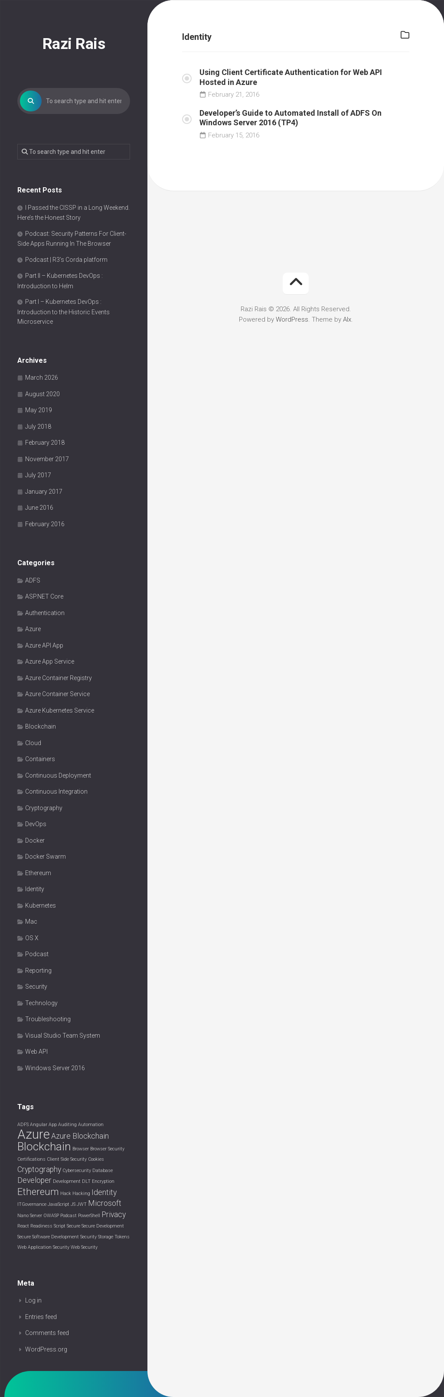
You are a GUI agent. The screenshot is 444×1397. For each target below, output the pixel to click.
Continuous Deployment (58, 775)
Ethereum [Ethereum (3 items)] (38, 1192)
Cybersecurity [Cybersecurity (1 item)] (76, 1171)
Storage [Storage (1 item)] (105, 1237)
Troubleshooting (48, 1019)
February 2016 (45, 524)
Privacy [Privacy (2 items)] (113, 1215)
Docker (35, 840)
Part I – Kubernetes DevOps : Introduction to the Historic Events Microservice (63, 312)
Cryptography (43, 808)
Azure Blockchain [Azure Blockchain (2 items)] (80, 1136)
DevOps (35, 824)
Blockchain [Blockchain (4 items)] (44, 1146)
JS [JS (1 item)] (73, 1205)
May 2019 (38, 410)
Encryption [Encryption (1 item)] (103, 1182)
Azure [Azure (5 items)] (33, 1134)
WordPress (292, 319)
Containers (40, 759)
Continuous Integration (56, 791)
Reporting (38, 970)
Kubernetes (40, 905)
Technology (41, 1003)
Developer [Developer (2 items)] (34, 1180)
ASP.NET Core (44, 596)
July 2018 (38, 426)
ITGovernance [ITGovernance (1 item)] (31, 1205)
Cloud (33, 743)
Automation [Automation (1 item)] (91, 1125)
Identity (34, 889)
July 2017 (38, 475)
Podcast (37, 954)
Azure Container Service (57, 694)
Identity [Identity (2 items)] (104, 1193)
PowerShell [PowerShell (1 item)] (89, 1216)
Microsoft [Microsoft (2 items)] (104, 1203)
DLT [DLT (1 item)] (86, 1182)
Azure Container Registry (58, 678)
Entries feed (41, 1317)
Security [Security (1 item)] (88, 1237)
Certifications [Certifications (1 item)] (31, 1160)
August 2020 (42, 394)
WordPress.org (46, 1349)
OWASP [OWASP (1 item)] (51, 1216)
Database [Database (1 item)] (102, 1171)
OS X (32, 938)
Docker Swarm (45, 856)
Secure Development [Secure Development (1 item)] (103, 1226)
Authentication (45, 613)
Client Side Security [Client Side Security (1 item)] (67, 1160)
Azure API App (44, 645)
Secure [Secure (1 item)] (73, 1226)
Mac (31, 921)
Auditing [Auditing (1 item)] (67, 1125)
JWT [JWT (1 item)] (82, 1205)
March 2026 (41, 377)
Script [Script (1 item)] (59, 1226)
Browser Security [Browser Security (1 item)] (107, 1149)
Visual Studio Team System (62, 1035)
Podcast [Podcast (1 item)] (68, 1216)
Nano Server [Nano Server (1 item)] (29, 1216)
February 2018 (45, 443)
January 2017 (43, 491)
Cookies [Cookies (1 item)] (96, 1160)
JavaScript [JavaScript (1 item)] (58, 1205)
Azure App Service (49, 661)
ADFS (32, 580)
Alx (347, 319)
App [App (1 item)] (53, 1125)
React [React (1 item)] (23, 1226)
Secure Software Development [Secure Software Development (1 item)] (48, 1237)
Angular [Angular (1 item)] (38, 1125)
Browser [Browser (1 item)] (80, 1149)
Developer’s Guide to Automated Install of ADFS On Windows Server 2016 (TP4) (290, 117)
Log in (33, 1300)
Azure (33, 629)
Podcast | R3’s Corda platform (66, 260)
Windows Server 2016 (55, 1068)
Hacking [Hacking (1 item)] (81, 1194)
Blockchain (40, 726)
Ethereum (38, 873)
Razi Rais (73, 44)
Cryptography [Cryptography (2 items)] (39, 1170)
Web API (36, 1052)
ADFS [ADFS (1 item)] (23, 1125)
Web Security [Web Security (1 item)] (84, 1247)
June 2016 (39, 508)
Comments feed (47, 1333)
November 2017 (47, 459)
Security (36, 986)
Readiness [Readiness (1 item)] (41, 1226)
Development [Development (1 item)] (67, 1182)
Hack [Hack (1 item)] (65, 1194)
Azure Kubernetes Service (59, 710)
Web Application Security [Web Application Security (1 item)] (43, 1247)
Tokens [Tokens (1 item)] (122, 1237)
